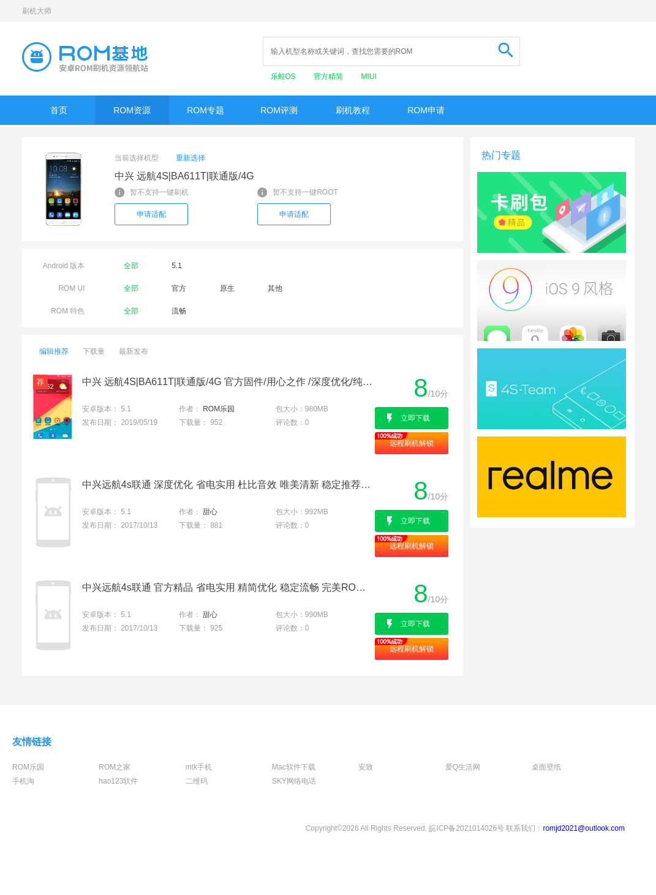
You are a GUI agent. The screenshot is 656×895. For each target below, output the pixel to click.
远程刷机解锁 (412, 443)
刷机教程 (353, 110)
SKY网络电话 (294, 781)
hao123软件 (118, 781)
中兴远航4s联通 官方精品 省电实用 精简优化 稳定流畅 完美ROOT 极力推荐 (227, 587)
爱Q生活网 (462, 767)
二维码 (197, 781)
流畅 (179, 311)
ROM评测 (279, 110)
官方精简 (329, 76)
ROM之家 (114, 767)
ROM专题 (205, 110)
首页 (58, 110)
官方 (179, 288)
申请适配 (151, 214)
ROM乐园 (219, 409)
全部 (131, 265)
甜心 (210, 511)
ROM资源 (132, 110)
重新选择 (190, 158)
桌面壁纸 (546, 767)
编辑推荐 (54, 351)
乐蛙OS (284, 76)
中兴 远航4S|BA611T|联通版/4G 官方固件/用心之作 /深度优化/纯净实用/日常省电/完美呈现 (227, 381)
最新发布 (133, 351)
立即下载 (415, 418)
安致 (365, 767)
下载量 (94, 351)
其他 (275, 288)
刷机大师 (36, 11)
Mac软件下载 (293, 767)
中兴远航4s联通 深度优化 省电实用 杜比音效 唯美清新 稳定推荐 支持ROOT (227, 484)
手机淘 (23, 781)
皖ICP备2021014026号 (466, 828)
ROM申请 (426, 110)
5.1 (177, 265)
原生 (227, 288)
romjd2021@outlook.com (584, 828)
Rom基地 (85, 57)
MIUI (369, 76)
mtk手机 (199, 767)
